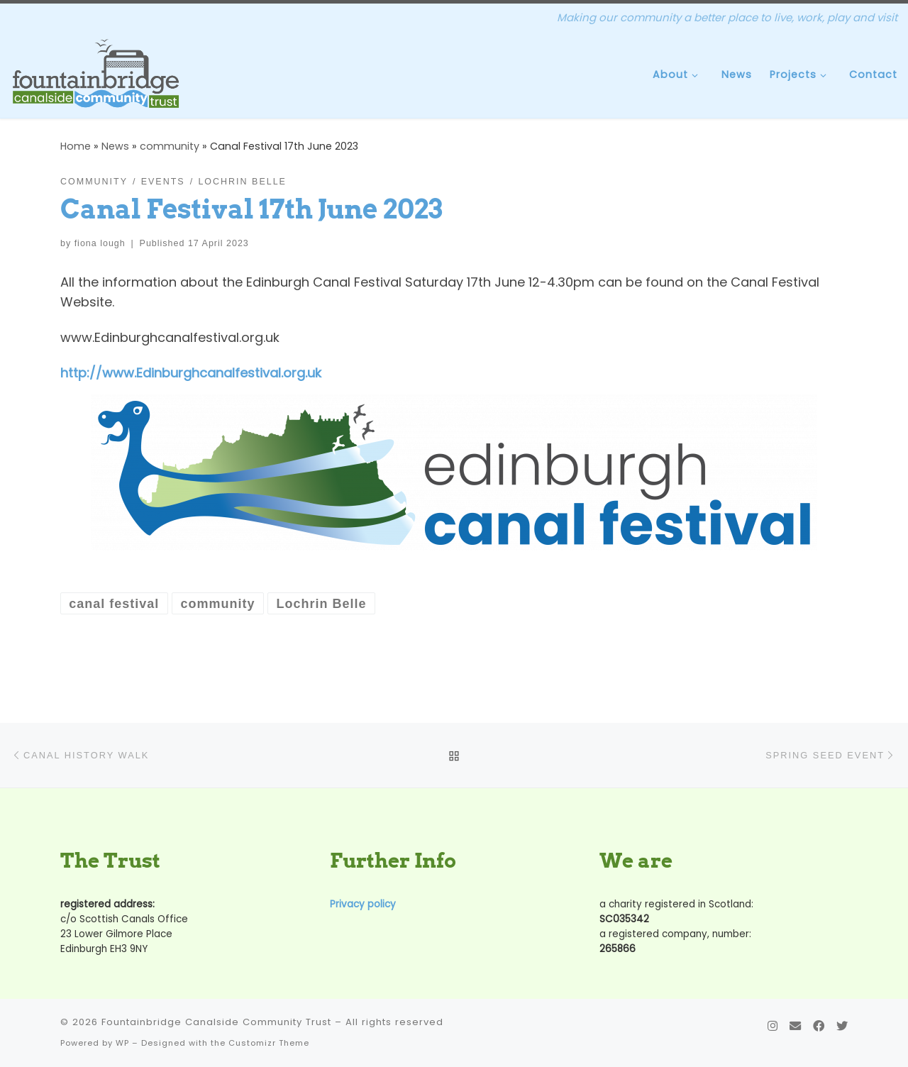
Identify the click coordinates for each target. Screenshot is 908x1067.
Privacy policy (363, 904)
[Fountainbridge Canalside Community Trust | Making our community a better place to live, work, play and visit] (96, 73)
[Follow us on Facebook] (818, 1026)
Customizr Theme (268, 1043)
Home (75, 146)
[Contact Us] (795, 1026)
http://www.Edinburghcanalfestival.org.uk (190, 373)
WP (122, 1043)
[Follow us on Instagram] (772, 1026)
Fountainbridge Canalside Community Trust (216, 1022)
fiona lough (100, 243)
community (169, 146)
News (115, 146)
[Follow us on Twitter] (842, 1026)
